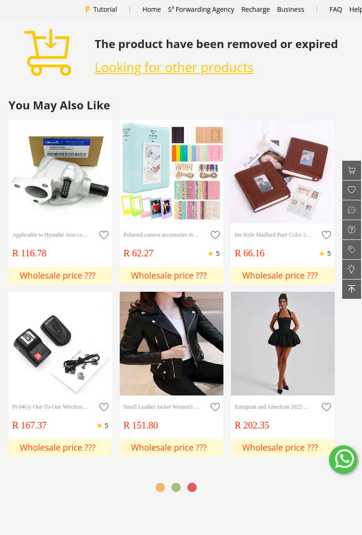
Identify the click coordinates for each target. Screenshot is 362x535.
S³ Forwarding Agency (201, 9)
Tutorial (105, 9)
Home (151, 9)
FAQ (335, 9)
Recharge (255, 9)
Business (290, 9)
